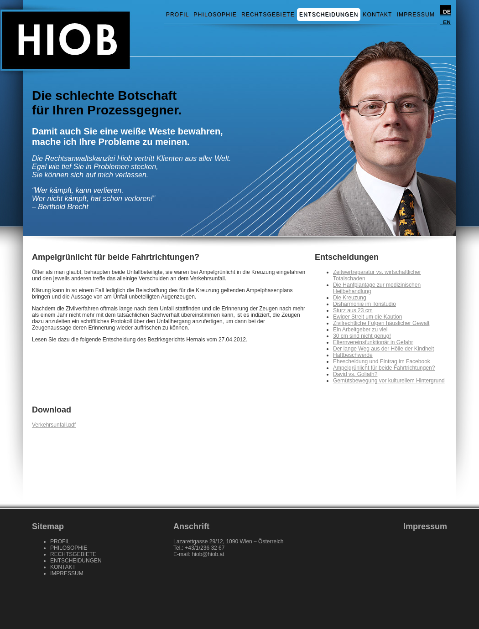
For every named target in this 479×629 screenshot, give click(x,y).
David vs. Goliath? (355, 374)
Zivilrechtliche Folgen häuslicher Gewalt (381, 323)
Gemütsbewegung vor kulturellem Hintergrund (389, 380)
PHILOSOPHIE (215, 14)
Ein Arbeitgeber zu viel (360, 329)
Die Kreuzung (349, 297)
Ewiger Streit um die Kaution (367, 317)
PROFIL (177, 14)
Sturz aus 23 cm (353, 310)
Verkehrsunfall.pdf (54, 425)
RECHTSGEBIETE (268, 14)
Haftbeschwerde (353, 355)
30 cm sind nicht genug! (362, 336)
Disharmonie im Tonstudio (364, 304)
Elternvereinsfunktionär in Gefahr (373, 342)
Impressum (425, 526)
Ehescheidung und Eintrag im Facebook (381, 361)
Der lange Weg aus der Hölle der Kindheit (383, 348)
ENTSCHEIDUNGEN (328, 14)
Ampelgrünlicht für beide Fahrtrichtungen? (384, 368)
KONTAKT (377, 14)
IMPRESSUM (416, 14)
